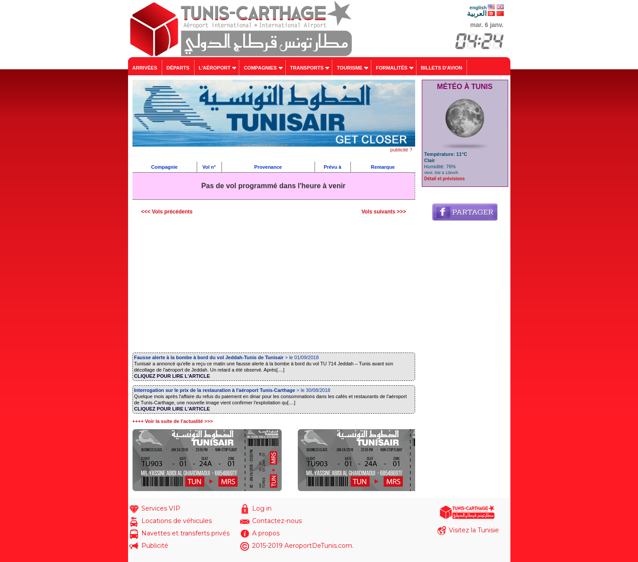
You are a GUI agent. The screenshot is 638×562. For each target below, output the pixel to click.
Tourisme (349, 67)
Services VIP (160, 508)
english (478, 7)
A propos (266, 533)
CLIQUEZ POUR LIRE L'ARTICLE (172, 376)
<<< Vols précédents (167, 212)
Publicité (154, 546)
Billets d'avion (441, 67)
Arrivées (144, 67)
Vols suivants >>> (384, 212)
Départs (178, 67)
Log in (262, 508)
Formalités (392, 67)
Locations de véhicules (176, 521)
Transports (307, 67)
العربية (476, 13)
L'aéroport (215, 67)
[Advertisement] (273, 286)
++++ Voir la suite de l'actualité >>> (172, 421)
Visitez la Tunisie (474, 530)
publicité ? (401, 149)
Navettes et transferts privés (185, 533)
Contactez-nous (277, 521)
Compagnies (260, 67)
